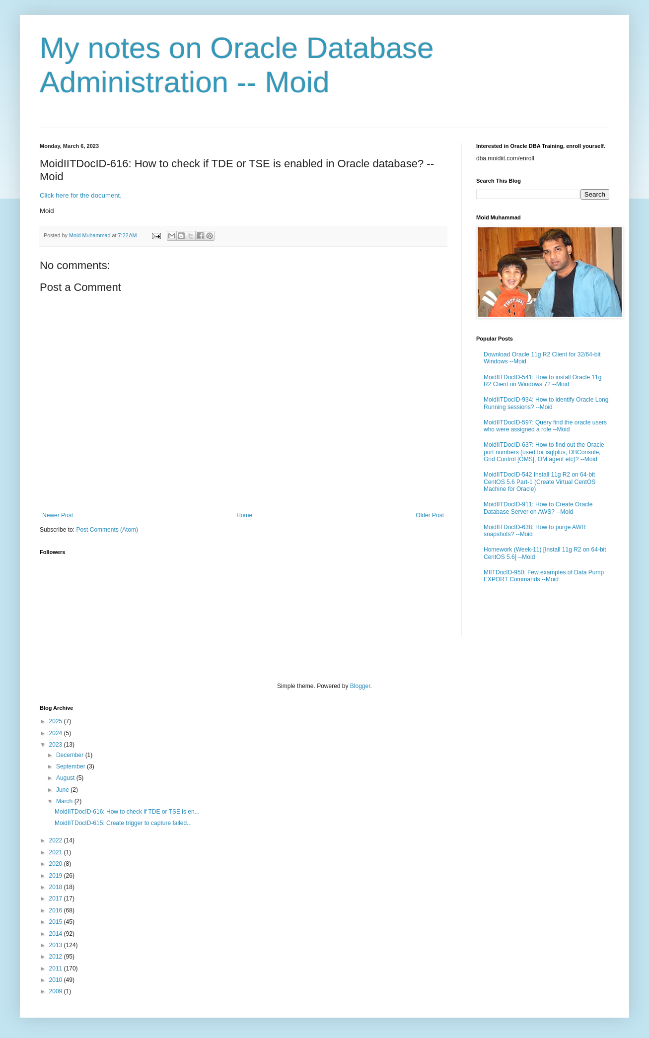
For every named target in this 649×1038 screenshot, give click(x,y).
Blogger (360, 686)
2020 (56, 863)
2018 (56, 887)
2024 (56, 733)
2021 (56, 852)
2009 (56, 991)
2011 (56, 968)
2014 (56, 933)
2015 (56, 921)
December (70, 755)
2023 (56, 744)
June (63, 789)
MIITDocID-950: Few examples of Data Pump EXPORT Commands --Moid (544, 576)
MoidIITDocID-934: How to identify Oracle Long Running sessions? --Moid (546, 403)
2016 (56, 910)
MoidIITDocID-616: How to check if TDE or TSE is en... (127, 811)
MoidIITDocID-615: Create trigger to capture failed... (123, 823)
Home (244, 515)
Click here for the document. (81, 195)
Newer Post (57, 515)
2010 (56, 979)
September (71, 766)
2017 (56, 898)
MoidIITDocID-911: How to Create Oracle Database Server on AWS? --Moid (538, 508)
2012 (56, 956)
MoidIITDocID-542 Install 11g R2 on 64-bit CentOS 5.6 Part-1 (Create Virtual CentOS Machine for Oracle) (539, 481)
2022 (56, 840)
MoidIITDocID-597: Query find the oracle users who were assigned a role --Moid (545, 426)
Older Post (430, 515)
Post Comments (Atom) (107, 529)
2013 (56, 945)
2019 (56, 875)
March (65, 801)
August (66, 777)
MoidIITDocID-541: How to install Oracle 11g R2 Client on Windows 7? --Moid (542, 381)
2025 (56, 721)
